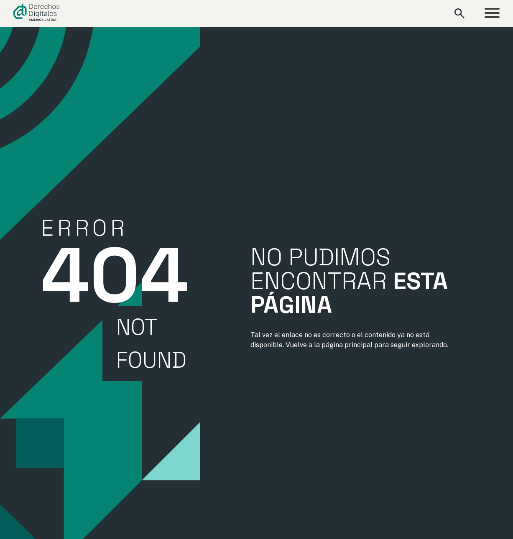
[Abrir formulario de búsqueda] (459, 13)
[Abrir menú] (492, 14)
